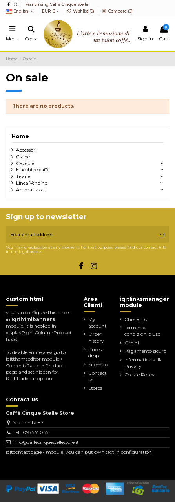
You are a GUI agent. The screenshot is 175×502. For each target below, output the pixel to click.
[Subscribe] (162, 234)
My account (97, 322)
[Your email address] (80, 234)
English (20, 11)
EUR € (50, 11)
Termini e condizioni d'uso (142, 330)
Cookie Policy (139, 374)
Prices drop (95, 352)
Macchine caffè (32, 169)
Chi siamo (135, 319)
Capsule (25, 163)
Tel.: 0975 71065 (30, 432)
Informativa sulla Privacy (143, 363)
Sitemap (98, 364)
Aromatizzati (31, 189)
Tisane (23, 176)
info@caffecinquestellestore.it (46, 442)
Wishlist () (81, 11)
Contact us (97, 376)
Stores (95, 388)
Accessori (26, 150)
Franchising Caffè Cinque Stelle (57, 4)
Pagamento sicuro (145, 351)
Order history (96, 337)
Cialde (23, 156)
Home (20, 136)
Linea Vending (32, 183)
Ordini (131, 343)
